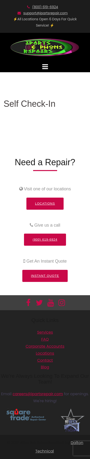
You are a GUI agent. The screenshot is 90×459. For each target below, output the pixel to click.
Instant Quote (45, 276)
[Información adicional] (45, 47)
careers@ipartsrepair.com (37, 394)
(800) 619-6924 (45, 7)
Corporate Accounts (45, 346)
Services (45, 332)
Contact (45, 360)
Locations (45, 203)
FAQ (45, 339)
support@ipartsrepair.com (45, 13)
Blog (45, 367)
